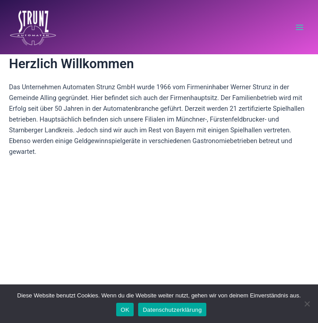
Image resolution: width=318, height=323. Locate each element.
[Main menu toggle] (299, 27)
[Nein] (306, 303)
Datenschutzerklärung (172, 309)
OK (125, 309)
